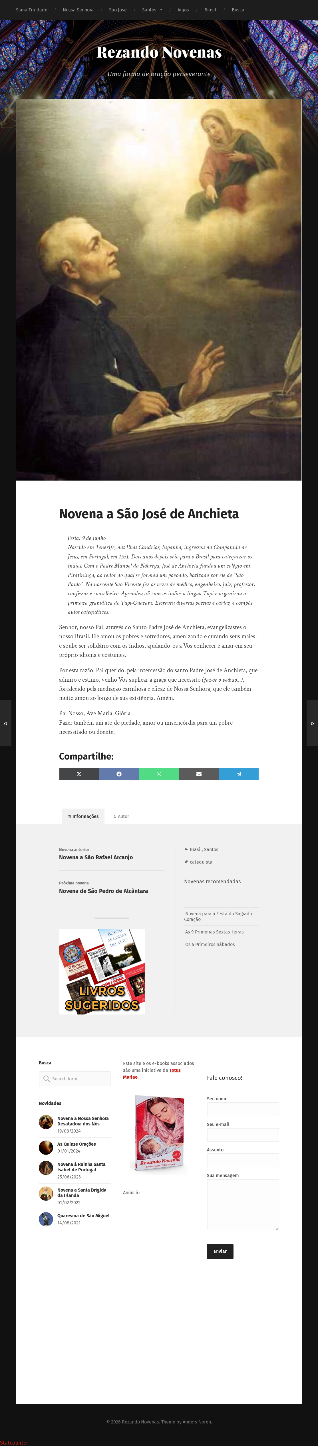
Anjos (183, 10)
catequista (201, 862)
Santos (149, 10)
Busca (238, 10)
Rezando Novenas (159, 51)
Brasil (210, 10)
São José (118, 10)
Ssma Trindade (31, 10)
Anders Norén (197, 1422)
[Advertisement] (159, 1296)
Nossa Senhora (78, 10)
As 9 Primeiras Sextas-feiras (214, 932)
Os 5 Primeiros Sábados (210, 944)
